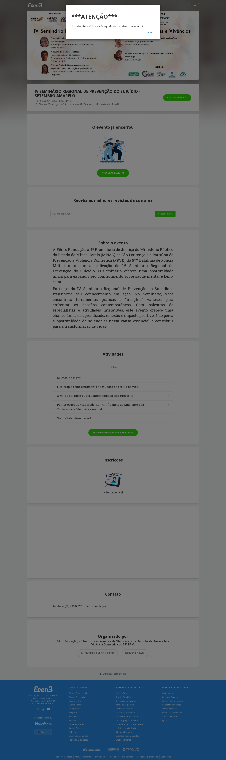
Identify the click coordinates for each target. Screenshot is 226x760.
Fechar (150, 32)
